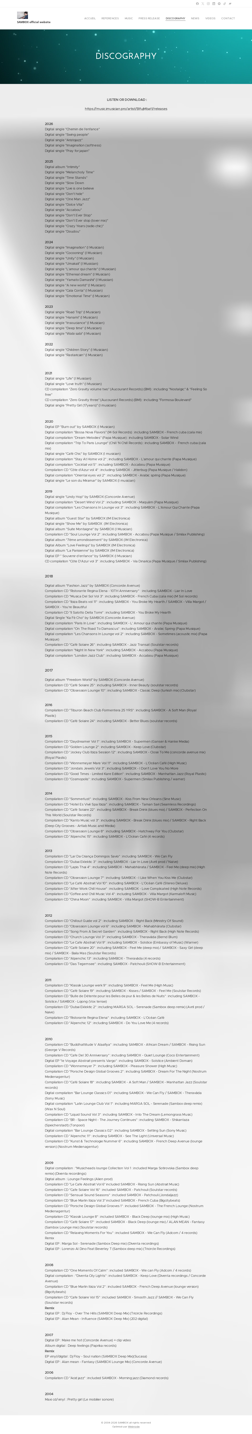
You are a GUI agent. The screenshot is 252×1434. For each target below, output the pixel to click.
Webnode (134, 1426)
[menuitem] (100, 18)
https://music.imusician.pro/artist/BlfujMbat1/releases (126, 109)
